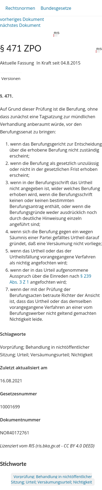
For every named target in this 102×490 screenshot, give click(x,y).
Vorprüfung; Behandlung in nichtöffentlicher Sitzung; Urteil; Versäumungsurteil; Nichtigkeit (51, 479)
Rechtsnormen (20, 8)
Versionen (10, 78)
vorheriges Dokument (22, 19)
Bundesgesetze (56, 8)
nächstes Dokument (20, 25)
